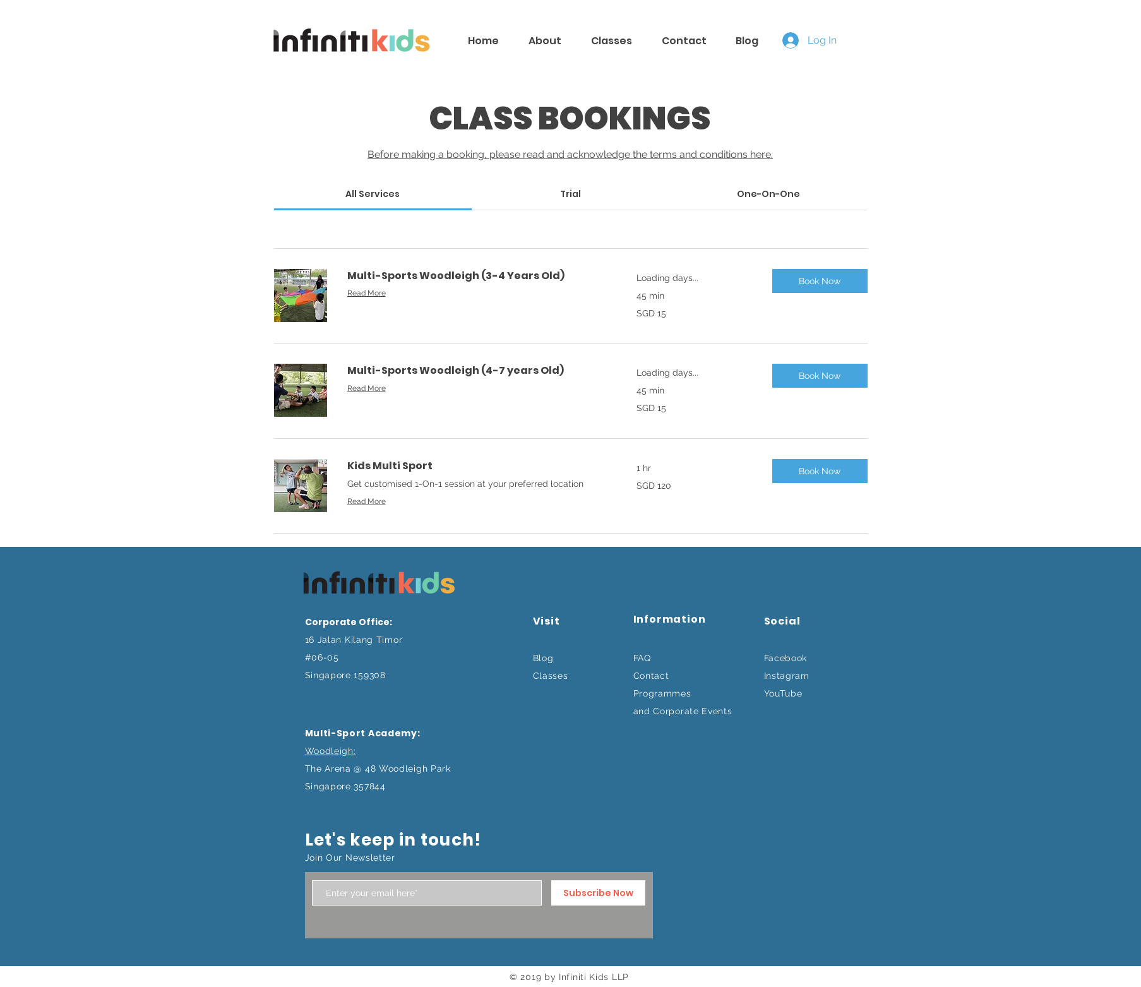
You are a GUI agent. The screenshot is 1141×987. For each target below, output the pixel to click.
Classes (550, 676)
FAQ (642, 658)
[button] (820, 281)
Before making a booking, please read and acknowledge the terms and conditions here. (570, 154)
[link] (372, 194)
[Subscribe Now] (598, 893)
